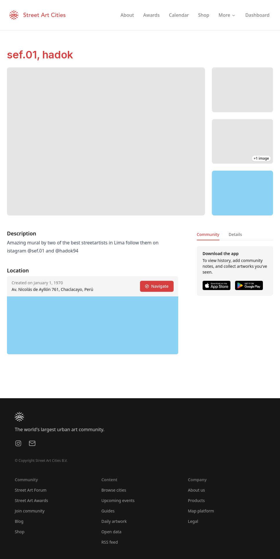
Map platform (201, 511)
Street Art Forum (30, 490)
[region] (242, 193)
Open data (111, 531)
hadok (57, 54)
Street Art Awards (31, 500)
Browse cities (113, 490)
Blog (19, 521)
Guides (108, 511)
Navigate (157, 286)
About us (196, 490)
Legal (193, 521)
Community (208, 234)
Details (235, 234)
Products (196, 500)
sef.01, (24, 54)
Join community (30, 511)
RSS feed (109, 542)
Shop (19, 531)
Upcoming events (118, 500)
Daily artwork (114, 521)
